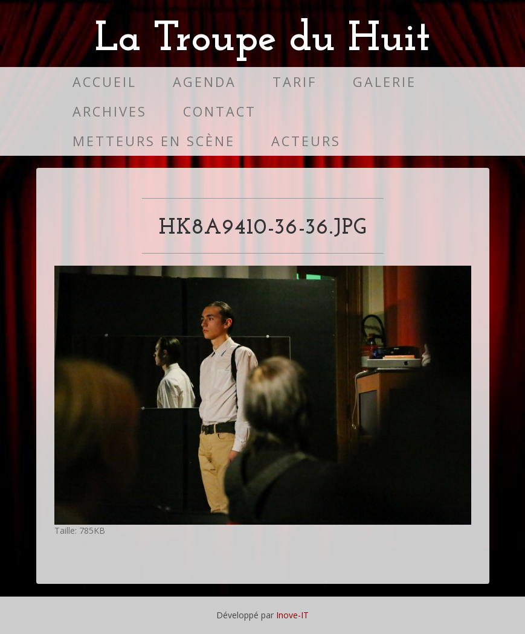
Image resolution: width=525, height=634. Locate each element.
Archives (109, 111)
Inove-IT (292, 615)
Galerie (384, 82)
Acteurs (306, 141)
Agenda (204, 82)
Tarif (294, 82)
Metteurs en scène (153, 141)
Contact (219, 111)
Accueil (104, 82)
